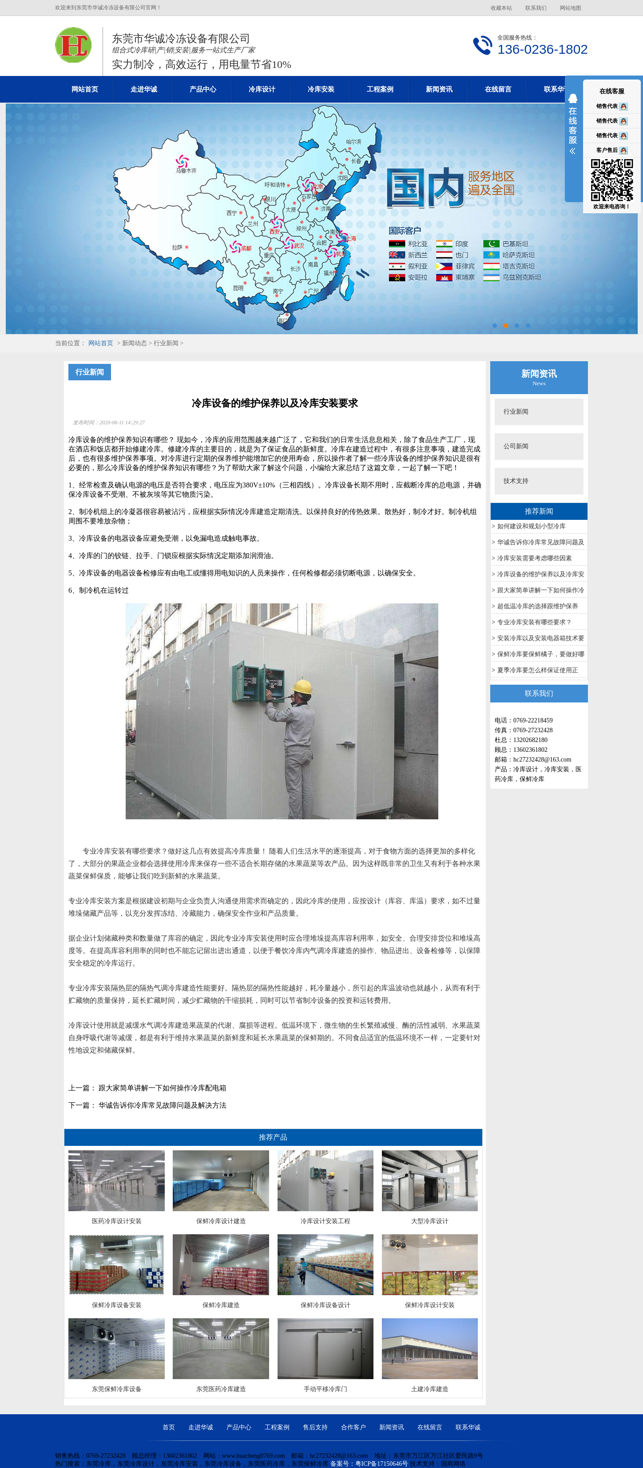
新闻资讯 (439, 89)
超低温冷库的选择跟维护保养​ (537, 606)
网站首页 (84, 89)
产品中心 (203, 89)
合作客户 (353, 1427)
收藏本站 (501, 8)
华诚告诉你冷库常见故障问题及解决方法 (162, 1105)
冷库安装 (321, 89)
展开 (573, 130)
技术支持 (516, 481)
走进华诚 (144, 89)
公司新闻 (516, 446)
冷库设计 (262, 89)
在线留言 (498, 89)
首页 (169, 1427)
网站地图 (570, 8)
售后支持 (315, 1427)
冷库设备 (93, 538)
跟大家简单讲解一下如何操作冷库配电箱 (162, 1088)
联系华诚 (557, 89)
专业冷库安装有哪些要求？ (534, 622)
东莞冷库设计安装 (321, 219)
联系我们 (536, 8)
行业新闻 (516, 411)
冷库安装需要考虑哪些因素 (534, 558)
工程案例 (380, 89)
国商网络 (453, 1463)
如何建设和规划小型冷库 (531, 526)
